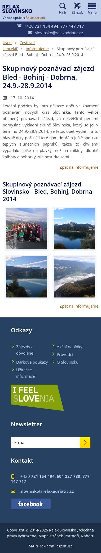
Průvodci (65, 354)
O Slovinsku (67, 362)
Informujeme (37, 48)
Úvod (7, 42)
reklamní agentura (56, 545)
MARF (34, 545)
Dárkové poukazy (32, 362)
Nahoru (87, 535)
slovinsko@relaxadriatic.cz (55, 32)
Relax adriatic (36, 17)
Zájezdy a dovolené (24, 350)
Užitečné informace (25, 373)
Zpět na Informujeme (79, 167)
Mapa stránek (50, 535)
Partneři (72, 535)
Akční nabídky (69, 346)
